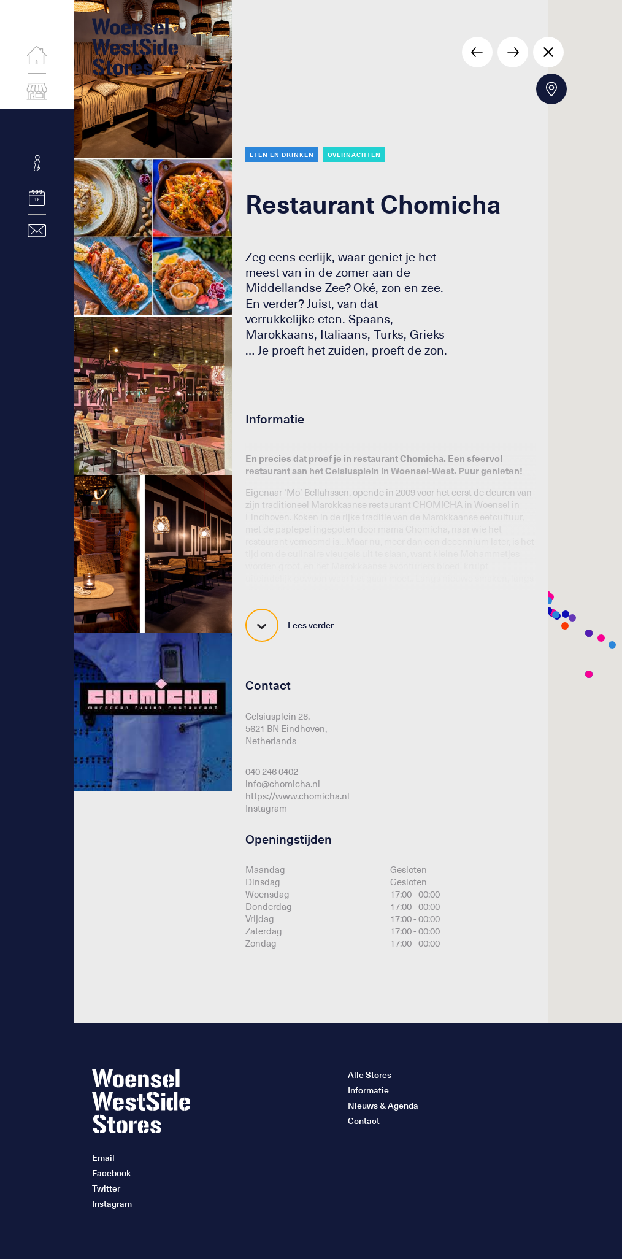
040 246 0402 (271, 771)
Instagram (266, 808)
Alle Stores (369, 1075)
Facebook (111, 1173)
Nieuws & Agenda (383, 1105)
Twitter (106, 1188)
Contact (364, 1121)
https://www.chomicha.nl (297, 796)
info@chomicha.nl (282, 783)
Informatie (368, 1090)
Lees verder (289, 625)
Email (103, 1158)
